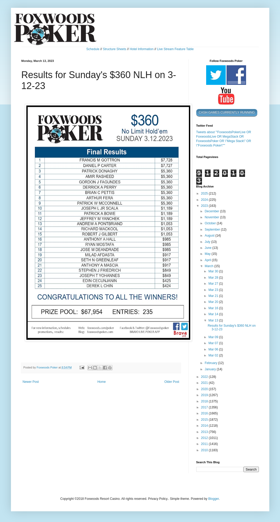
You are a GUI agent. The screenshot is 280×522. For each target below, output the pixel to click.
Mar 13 (213, 320)
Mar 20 (213, 302)
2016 (205, 413)
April (208, 260)
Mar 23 (213, 290)
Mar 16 (213, 308)
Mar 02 (213, 355)
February (211, 363)
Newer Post (31, 382)
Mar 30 (213, 271)
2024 (205, 200)
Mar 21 (213, 296)
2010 (205, 450)
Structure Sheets (114, 49)
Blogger (213, 499)
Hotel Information (141, 49)
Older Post (171, 382)
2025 (205, 193)
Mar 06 (213, 349)
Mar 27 (213, 283)
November (212, 217)
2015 (205, 419)
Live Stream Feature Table (175, 49)
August (210, 235)
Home (101, 382)
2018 (205, 401)
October (211, 223)
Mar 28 (213, 277)
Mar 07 (213, 343)
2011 (205, 444)
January (211, 369)
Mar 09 (213, 337)
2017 (205, 407)
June (208, 248)
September (213, 229)
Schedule (92, 49)
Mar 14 (213, 314)
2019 (205, 395)
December (212, 211)
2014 (205, 425)
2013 (205, 432)
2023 (205, 206)
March (209, 266)
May (208, 254)
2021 (205, 383)
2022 (205, 377)
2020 (205, 389)
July (208, 242)
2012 (205, 438)
